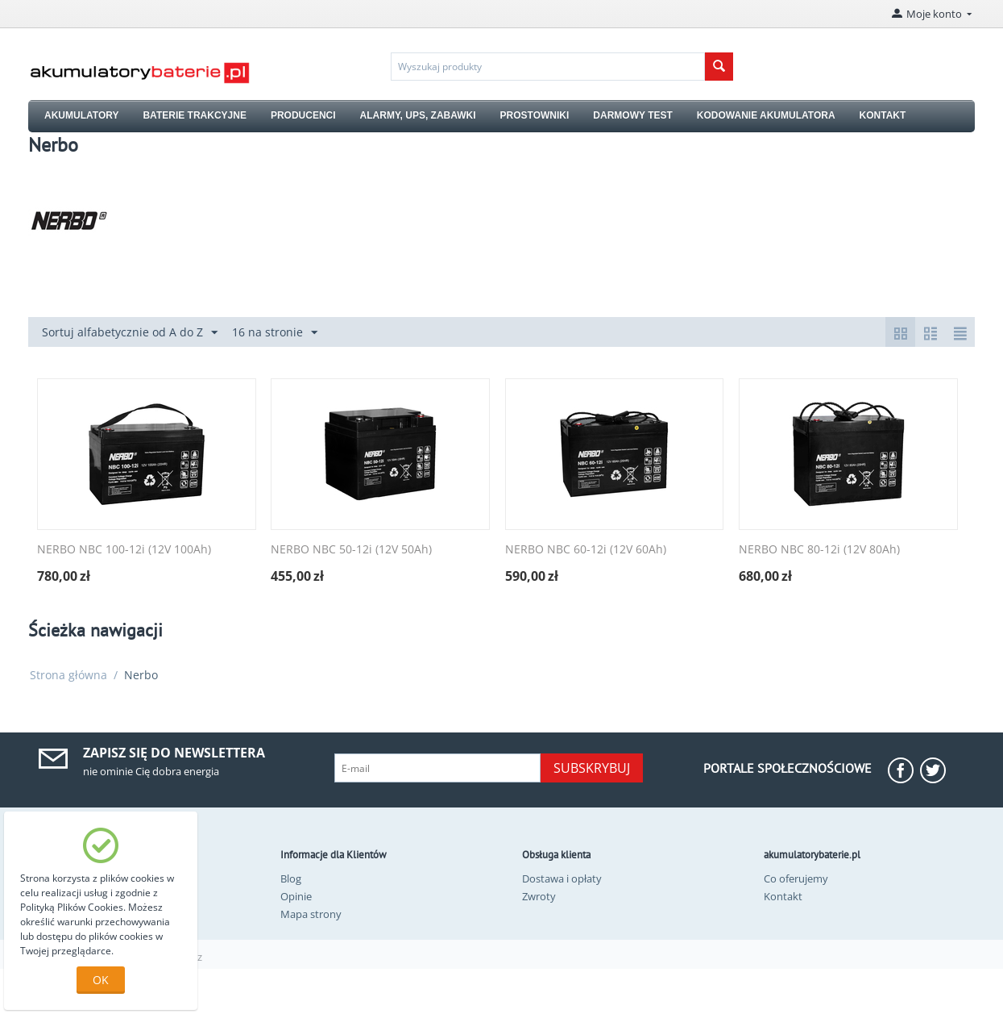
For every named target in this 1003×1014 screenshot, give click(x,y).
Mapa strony (311, 914)
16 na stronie (274, 332)
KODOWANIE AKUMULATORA (766, 115)
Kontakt (783, 896)
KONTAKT (883, 115)
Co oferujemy (796, 878)
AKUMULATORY (81, 115)
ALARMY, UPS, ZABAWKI (418, 115)
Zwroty (539, 896)
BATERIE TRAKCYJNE (194, 115)
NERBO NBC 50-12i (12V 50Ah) (351, 550)
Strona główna (68, 674)
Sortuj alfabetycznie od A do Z (130, 332)
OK (101, 979)
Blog (290, 878)
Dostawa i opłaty (562, 878)
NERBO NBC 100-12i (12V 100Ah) (124, 550)
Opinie (296, 896)
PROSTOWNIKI (535, 115)
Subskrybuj (591, 768)
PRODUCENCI (303, 115)
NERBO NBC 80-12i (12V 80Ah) (819, 550)
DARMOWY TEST (632, 115)
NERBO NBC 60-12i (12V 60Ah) (585, 550)
